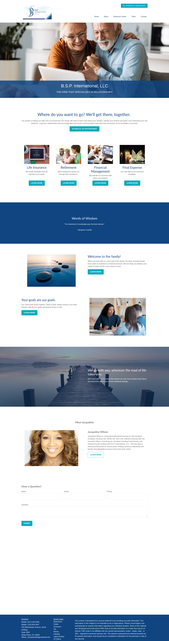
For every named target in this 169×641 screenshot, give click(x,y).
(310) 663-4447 (33, 625)
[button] (96, 17)
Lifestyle (57, 634)
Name (23, 491)
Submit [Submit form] (27, 523)
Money (56, 632)
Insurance (57, 627)
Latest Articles (59, 636)
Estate (56, 624)
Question (24, 505)
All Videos (57, 639)
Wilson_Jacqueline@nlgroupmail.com (35, 637)
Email (66, 491)
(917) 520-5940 (33, 622)
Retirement (58, 622)
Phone (109, 491)
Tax (55, 629)
